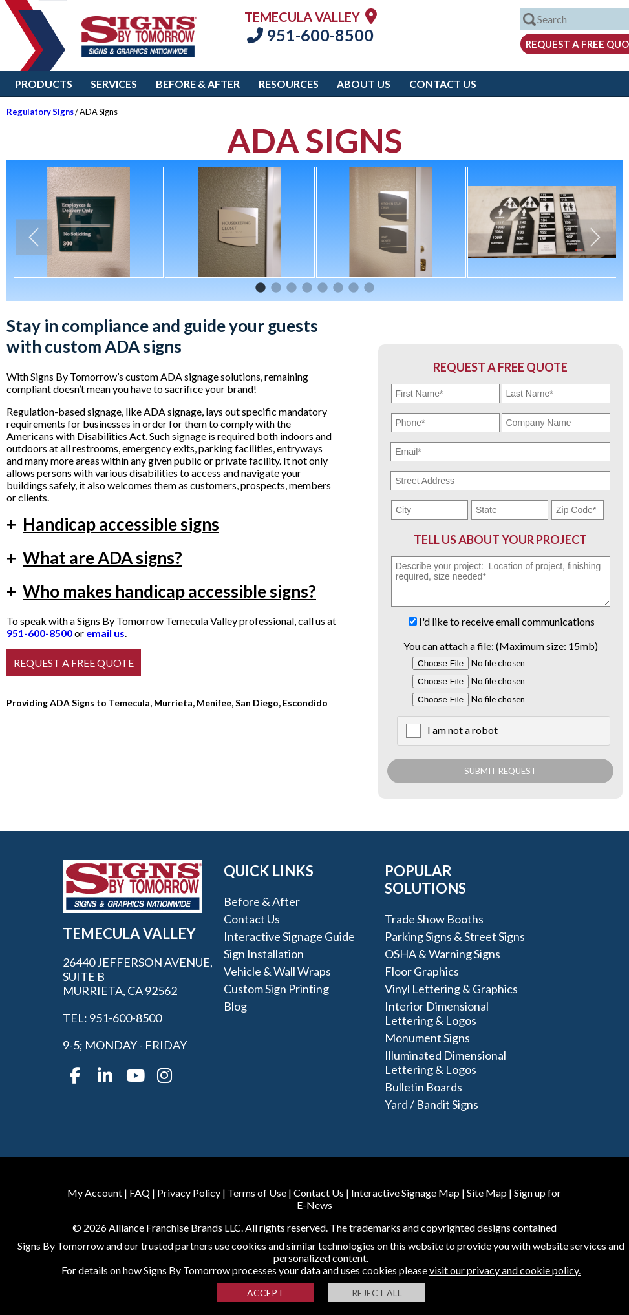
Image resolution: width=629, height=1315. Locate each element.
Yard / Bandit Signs (431, 1104)
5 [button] (322, 288)
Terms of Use (257, 1192)
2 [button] (276, 288)
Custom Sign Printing (276, 989)
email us (105, 633)
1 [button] (260, 288)
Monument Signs (427, 1038)
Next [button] (595, 237)
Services (114, 84)
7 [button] (353, 288)
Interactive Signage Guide (289, 936)
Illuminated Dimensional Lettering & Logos (445, 1062)
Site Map (487, 1192)
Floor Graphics (422, 971)
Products (43, 84)
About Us (363, 84)
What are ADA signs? (94, 557)
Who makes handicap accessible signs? (161, 591)
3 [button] (291, 288)
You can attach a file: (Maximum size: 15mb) (500, 646)
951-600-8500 (310, 35)
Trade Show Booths (434, 919)
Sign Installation (264, 954)
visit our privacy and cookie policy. (505, 1270)
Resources (289, 84)
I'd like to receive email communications (507, 621)
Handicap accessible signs (112, 524)
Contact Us (442, 84)
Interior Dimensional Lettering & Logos (437, 1013)
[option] (88, 222)
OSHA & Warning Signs (442, 954)
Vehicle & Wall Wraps (277, 971)
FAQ (139, 1192)
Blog (235, 1006)
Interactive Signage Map (405, 1192)
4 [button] (307, 288)
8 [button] (369, 288)
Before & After (198, 84)
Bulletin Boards (423, 1087)
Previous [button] (34, 237)
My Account (94, 1192)
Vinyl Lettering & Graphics (451, 989)
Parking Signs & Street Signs (455, 936)
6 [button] (338, 288)
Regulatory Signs (40, 112)
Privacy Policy (188, 1192)
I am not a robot (462, 730)
